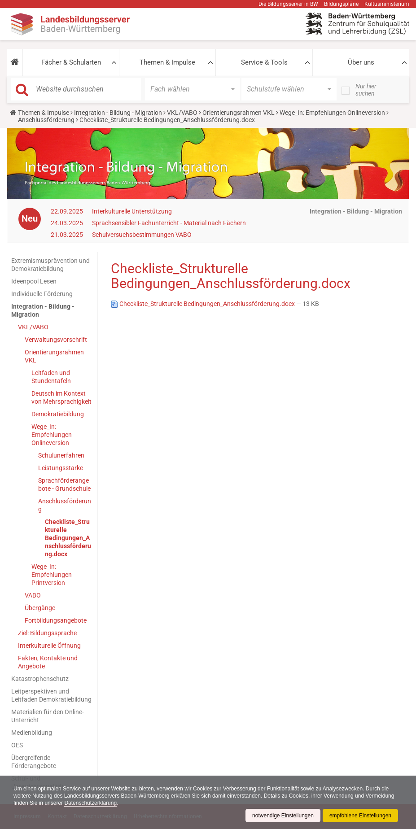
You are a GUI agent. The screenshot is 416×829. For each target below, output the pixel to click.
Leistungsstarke (60, 467)
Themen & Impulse (167, 62)
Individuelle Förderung (42, 293)
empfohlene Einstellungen (360, 815)
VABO (33, 595)
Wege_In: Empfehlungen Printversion (51, 574)
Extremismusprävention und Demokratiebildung (50, 264)
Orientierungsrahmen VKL (238, 112)
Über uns (361, 62)
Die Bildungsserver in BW (288, 4)
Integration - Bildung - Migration (118, 112)
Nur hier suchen (366, 90)
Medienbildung (31, 732)
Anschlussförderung (47, 119)
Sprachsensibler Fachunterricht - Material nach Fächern (169, 223)
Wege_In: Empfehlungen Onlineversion (332, 112)
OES (17, 745)
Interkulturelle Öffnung (49, 645)
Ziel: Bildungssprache (47, 633)
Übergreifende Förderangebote (33, 761)
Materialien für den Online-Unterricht (47, 716)
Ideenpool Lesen (34, 281)
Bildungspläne (341, 4)
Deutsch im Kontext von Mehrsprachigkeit (61, 397)
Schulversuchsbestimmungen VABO (142, 234)
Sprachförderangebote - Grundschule (64, 484)
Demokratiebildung (57, 414)
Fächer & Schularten (71, 62)
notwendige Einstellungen (283, 815)
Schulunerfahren (61, 455)
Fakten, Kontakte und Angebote (48, 662)
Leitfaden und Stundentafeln (51, 376)
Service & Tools (264, 62)
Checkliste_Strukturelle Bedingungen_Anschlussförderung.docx (68, 538)
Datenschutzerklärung (90, 803)
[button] (14, 62)
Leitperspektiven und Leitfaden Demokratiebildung (51, 695)
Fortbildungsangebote (56, 620)
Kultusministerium (386, 4)
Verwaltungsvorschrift (56, 339)
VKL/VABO (182, 112)
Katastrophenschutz (40, 678)
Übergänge (40, 607)
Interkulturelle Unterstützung (132, 211)
